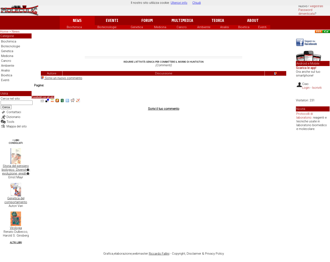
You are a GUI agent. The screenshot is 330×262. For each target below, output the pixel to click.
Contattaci (14, 112)
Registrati (316, 6)
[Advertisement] (163, 45)
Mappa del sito (17, 126)
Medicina (160, 27)
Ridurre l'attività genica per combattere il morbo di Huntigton (164, 62)
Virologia (16, 228)
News (77, 20)
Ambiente (203, 27)
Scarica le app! (306, 68)
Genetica (137, 27)
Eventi (112, 20)
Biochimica (74, 27)
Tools (10, 122)
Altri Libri (16, 242)
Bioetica (243, 27)
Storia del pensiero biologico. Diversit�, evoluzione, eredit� (16, 169)
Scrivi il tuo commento (163, 109)
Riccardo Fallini (159, 253)
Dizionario (13, 117)
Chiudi (196, 3)
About (253, 20)
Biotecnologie (106, 27)
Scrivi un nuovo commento (61, 78)
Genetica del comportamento (15, 200)
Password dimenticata (306, 12)
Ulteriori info (179, 3)
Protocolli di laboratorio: (304, 115)
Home (4, 31)
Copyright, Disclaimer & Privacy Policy (198, 253)
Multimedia (182, 20)
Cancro (182, 27)
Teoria (218, 20)
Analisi (224, 27)
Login (306, 88)
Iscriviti (317, 88)
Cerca (6, 107)
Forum (147, 20)
